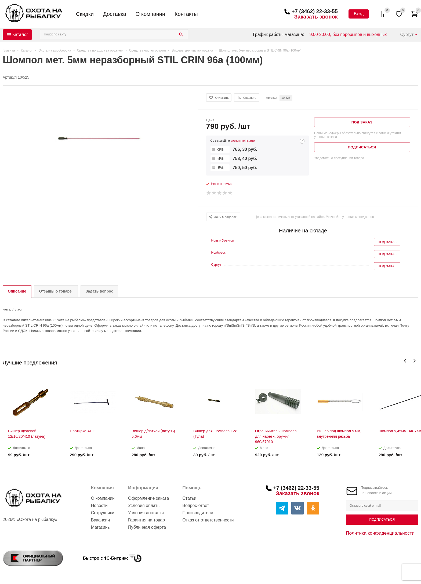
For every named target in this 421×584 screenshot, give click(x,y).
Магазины (101, 527)
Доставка (114, 14)
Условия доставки (146, 512)
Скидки (85, 14)
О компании (150, 14)
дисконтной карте (243, 140)
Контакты (186, 14)
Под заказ (387, 242)
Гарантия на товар (146, 520)
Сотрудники (102, 512)
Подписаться (382, 519)
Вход (359, 14)
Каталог (20, 34)
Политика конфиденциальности (380, 533)
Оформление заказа (148, 498)
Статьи (189, 498)
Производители (197, 512)
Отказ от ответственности (208, 520)
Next (414, 361)
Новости (99, 505)
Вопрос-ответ (195, 505)
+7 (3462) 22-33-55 (315, 11)
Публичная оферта (147, 527)
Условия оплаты (144, 505)
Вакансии (100, 520)
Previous (405, 361)
